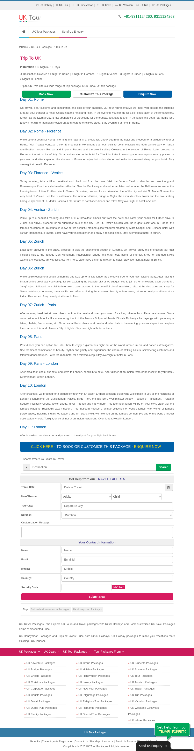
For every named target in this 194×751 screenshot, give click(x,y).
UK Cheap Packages (38, 675)
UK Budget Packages (39, 669)
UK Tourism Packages (143, 682)
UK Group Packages (90, 663)
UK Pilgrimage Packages (93, 695)
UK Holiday (46, 5)
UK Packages (163, 5)
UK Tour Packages (44, 31)
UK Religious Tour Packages (95, 701)
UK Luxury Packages (90, 682)
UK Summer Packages (144, 669)
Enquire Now (147, 94)
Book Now (46, 94)
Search (163, 467)
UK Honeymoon (84, 5)
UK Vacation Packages (144, 701)
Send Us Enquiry (73, 31)
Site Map (94, 741)
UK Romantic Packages (92, 707)
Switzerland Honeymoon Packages (50, 609)
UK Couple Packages (39, 695)
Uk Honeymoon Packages (87, 609)
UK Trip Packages (141, 695)
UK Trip (144, 5)
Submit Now (97, 596)
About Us (34, 741)
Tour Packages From (107, 651)
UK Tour (63, 5)
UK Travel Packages (142, 688)
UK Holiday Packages (91, 669)
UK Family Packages (38, 714)
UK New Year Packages (92, 688)
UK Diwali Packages (38, 701)
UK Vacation (126, 5)
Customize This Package (97, 94)
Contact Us (81, 741)
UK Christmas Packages (40, 682)
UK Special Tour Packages (94, 714)
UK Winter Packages (142, 720)
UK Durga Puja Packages (41, 707)
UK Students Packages (144, 663)
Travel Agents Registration (57, 741)
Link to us (108, 741)
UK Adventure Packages (40, 663)
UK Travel (106, 5)
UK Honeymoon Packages (94, 675)
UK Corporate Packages (40, 688)
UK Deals (50, 651)
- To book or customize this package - (96, 447)
